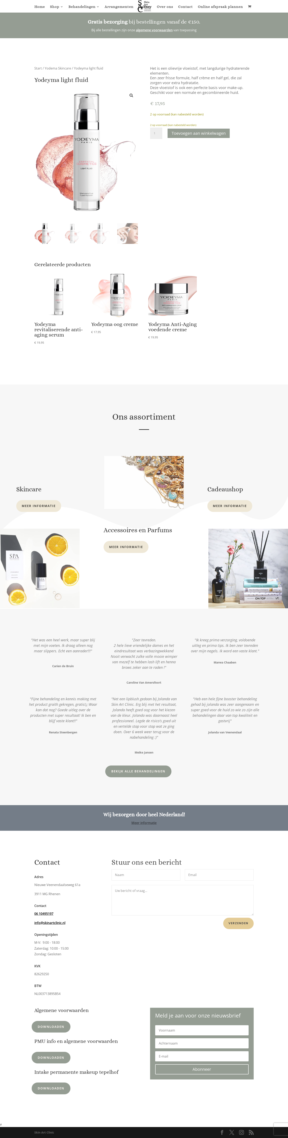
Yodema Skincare (58, 68)
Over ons (165, 7)
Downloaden (33, 1027)
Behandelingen (81, 7)
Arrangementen (119, 7)
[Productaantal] (156, 133)
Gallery (145, 7)
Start (38, 68)
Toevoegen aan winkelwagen (199, 133)
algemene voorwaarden (154, 30)
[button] (131, 95)
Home (39, 7)
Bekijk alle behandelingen (100, 771)
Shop (54, 7)
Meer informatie (39, 506)
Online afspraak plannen (220, 7)
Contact (185, 7)
